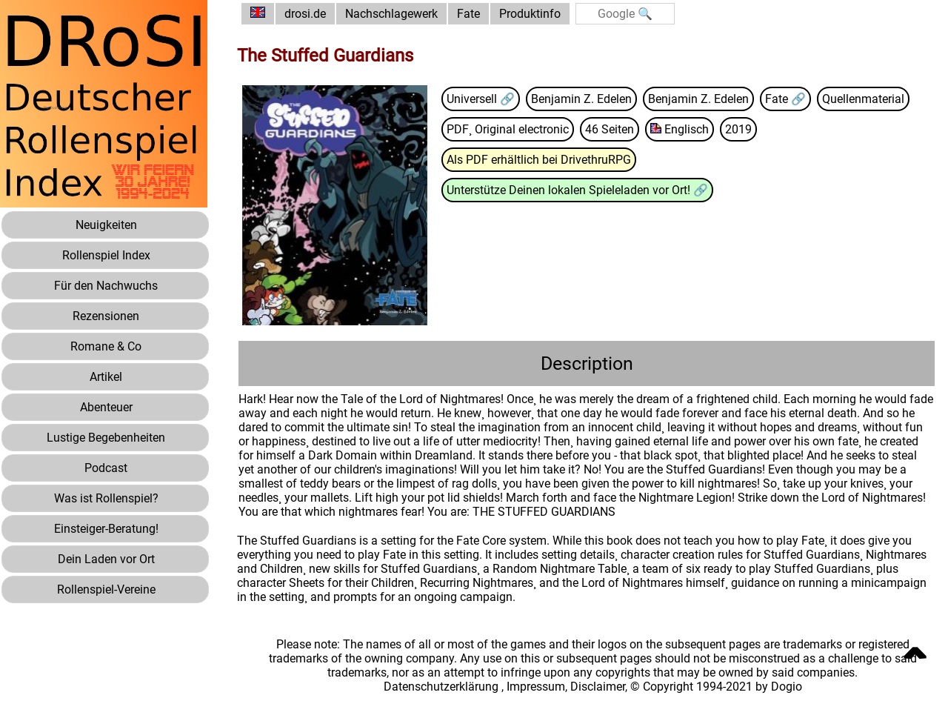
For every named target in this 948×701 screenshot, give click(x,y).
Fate (468, 14)
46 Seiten (609, 129)
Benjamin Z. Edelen (581, 99)
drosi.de (305, 14)
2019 (738, 129)
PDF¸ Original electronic (508, 129)
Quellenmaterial (863, 99)
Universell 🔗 (481, 99)
